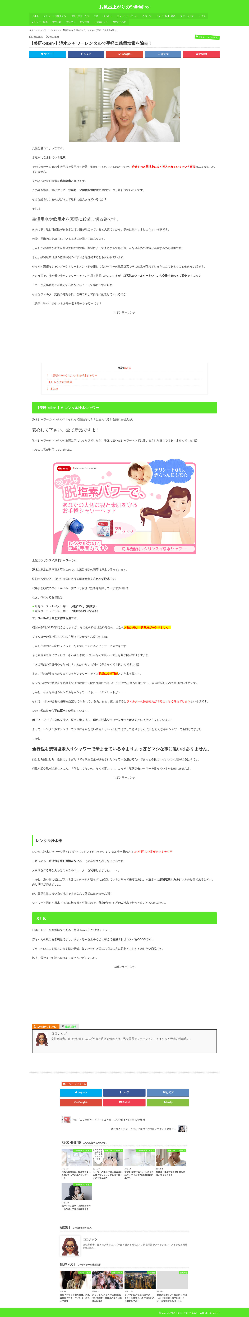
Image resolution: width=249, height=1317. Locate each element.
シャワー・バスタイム (55, 15)
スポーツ (149, 15)
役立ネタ (72, 20)
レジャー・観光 (40, 20)
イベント (109, 15)
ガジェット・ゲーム (130, 15)
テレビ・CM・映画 (169, 15)
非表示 (127, 366)
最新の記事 (70, 1025)
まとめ (52, 386)
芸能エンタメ (103, 20)
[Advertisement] (124, 337)
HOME (35, 15)
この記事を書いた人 (47, 1025)
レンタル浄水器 (60, 380)
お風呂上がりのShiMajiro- (124, 7)
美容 (97, 15)
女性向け (57, 20)
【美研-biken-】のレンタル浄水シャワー (72, 373)
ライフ (206, 15)
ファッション (191, 15)
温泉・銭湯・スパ (81, 15)
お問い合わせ (122, 20)
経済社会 (86, 20)
